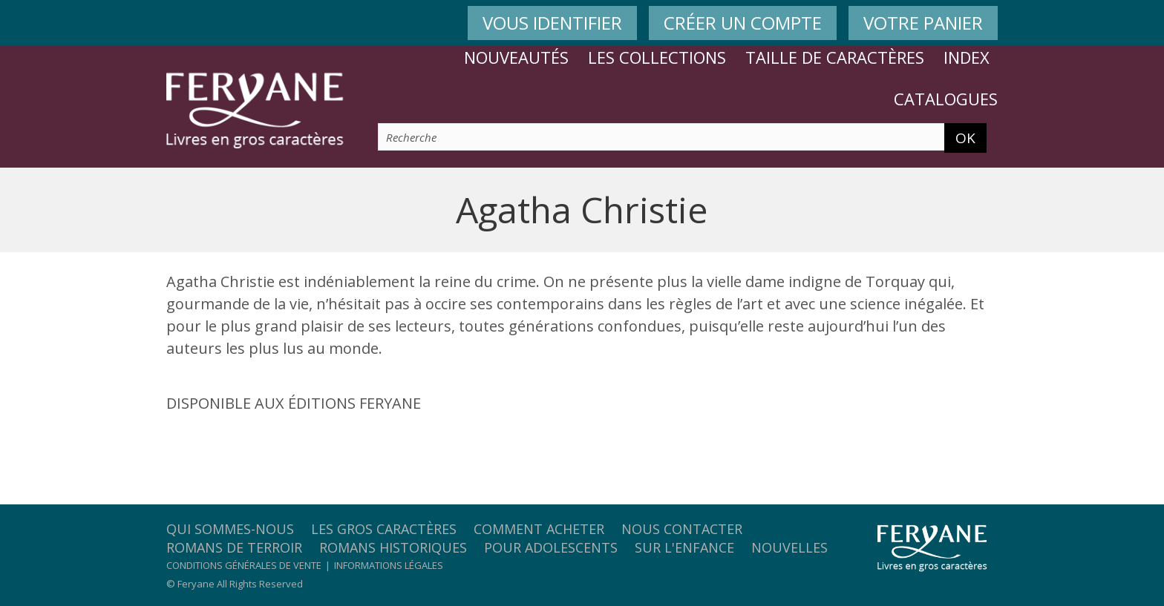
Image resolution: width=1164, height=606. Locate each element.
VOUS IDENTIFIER (552, 22)
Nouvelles (789, 547)
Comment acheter (539, 529)
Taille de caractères (834, 57)
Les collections (657, 57)
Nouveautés (516, 57)
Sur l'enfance (684, 547)
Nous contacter (681, 529)
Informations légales (388, 565)
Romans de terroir (234, 547)
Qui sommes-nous (230, 529)
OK (965, 138)
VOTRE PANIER (923, 22)
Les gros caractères (384, 529)
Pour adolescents (551, 547)
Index (967, 57)
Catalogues (946, 99)
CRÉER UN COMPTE (743, 22)
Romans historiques (393, 547)
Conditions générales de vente (243, 565)
